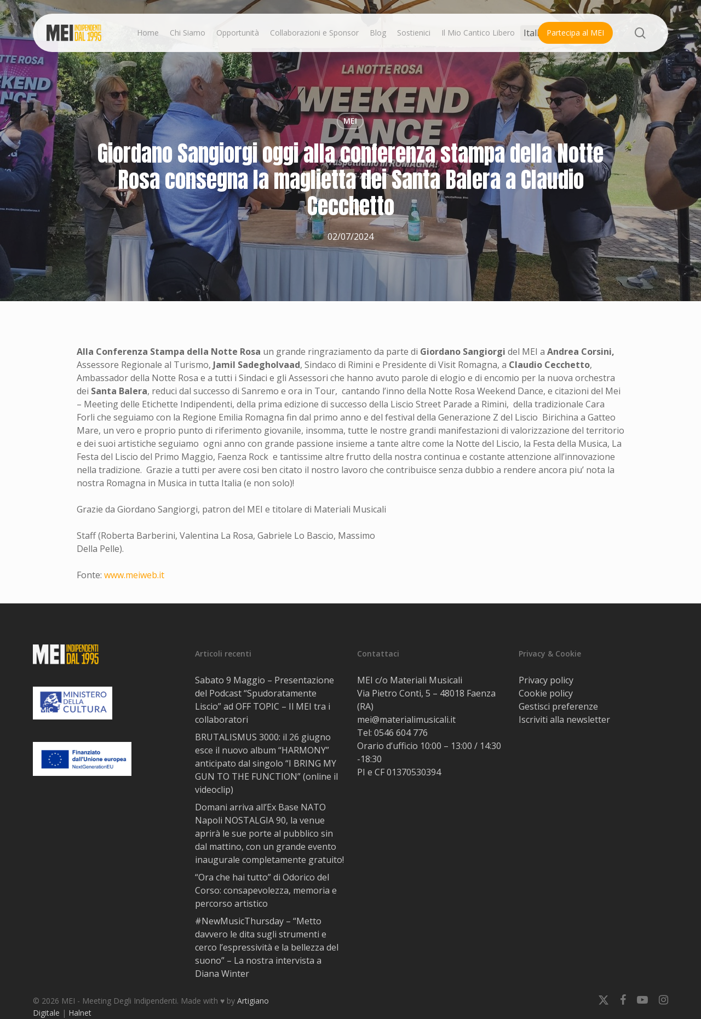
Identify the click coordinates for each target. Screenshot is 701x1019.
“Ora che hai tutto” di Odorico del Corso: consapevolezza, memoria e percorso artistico (266, 890)
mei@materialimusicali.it (406, 719)
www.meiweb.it (134, 575)
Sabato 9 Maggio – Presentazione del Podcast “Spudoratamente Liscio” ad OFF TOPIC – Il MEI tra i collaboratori (264, 700)
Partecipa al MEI (575, 32)
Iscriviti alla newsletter (564, 719)
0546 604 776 (401, 733)
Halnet (79, 1013)
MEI (350, 121)
